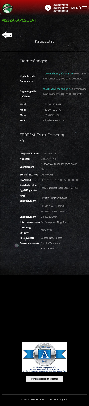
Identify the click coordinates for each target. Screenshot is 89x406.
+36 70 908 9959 (60, 10)
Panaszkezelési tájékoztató (44, 379)
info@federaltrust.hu (53, 120)
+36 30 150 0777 (60, 7)
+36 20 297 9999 (60, 4)
